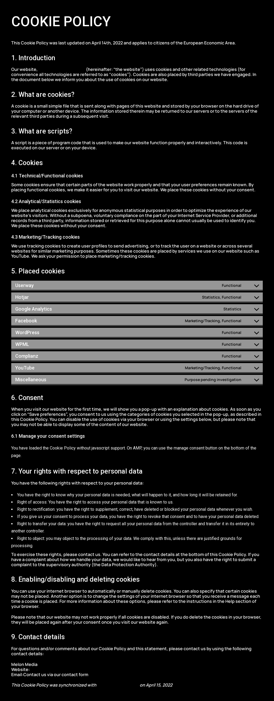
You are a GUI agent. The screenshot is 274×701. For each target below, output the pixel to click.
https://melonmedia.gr (62, 69)
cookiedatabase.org (118, 685)
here (94, 674)
